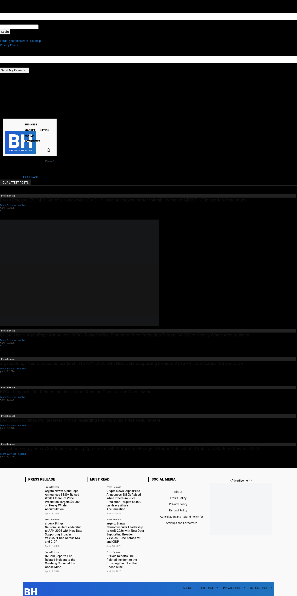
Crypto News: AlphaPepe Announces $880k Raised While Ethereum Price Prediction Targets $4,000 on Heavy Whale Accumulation (125, 335)
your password (48, 26)
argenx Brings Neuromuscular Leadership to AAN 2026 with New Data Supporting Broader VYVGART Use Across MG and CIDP (121, 363)
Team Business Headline (13, 205)
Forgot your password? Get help (20, 40)
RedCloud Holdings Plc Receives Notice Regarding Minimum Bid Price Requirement (80, 420)
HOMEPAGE (31, 177)
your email (6, 65)
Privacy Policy (9, 45)
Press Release (8, 195)
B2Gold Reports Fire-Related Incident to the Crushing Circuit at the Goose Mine (75, 391)
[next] (53, 161)
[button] (48, 150)
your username (9, 22)
